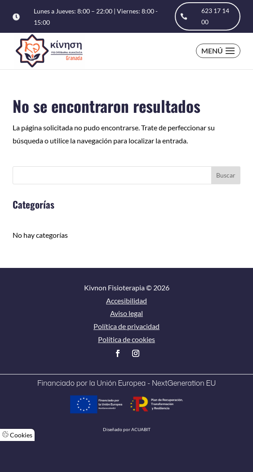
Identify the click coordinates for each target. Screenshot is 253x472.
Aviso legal (126, 313)
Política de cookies (126, 339)
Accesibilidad (126, 300)
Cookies (17, 435)
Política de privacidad (126, 326)
